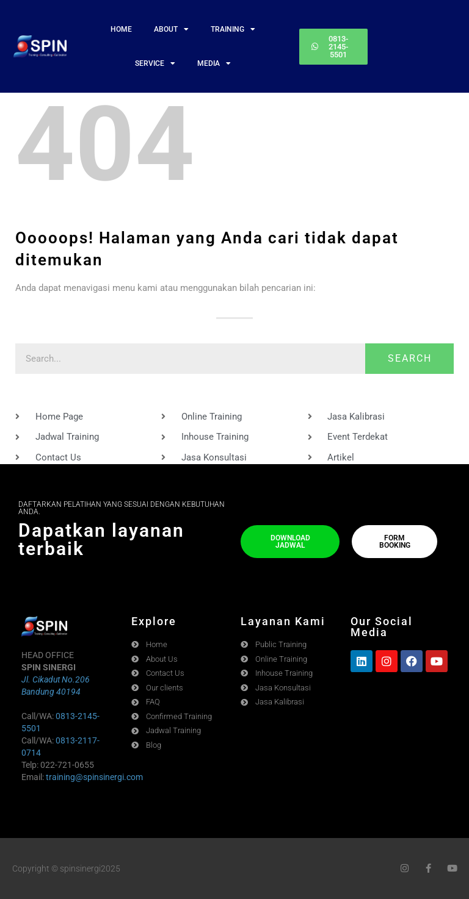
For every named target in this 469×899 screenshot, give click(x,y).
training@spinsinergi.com (94, 777)
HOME (121, 29)
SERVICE (155, 63)
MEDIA (214, 63)
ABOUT (171, 29)
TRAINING (233, 29)
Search (410, 358)
